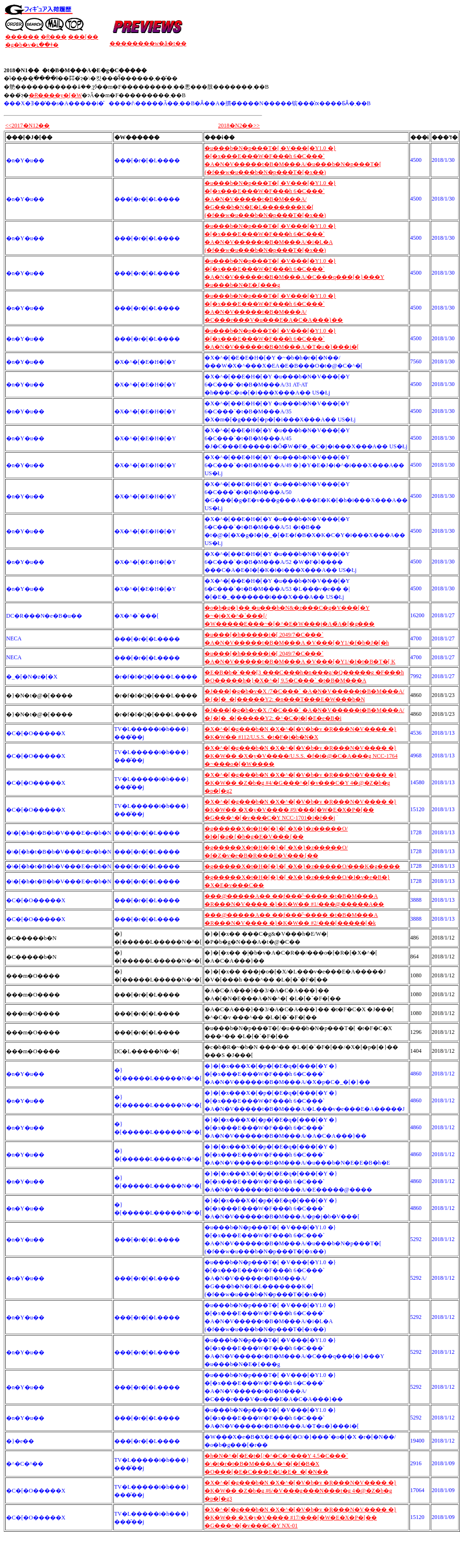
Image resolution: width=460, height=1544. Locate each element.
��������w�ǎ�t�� (148, 43)
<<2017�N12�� (27, 125)
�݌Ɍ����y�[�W (55, 95)
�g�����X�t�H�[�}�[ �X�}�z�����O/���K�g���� (302, 866)
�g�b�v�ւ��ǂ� (32, 45)
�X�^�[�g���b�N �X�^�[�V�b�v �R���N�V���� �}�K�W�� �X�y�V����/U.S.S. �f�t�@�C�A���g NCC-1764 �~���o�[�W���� (300, 756)
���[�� (83, 37)
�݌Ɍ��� (54, 37)
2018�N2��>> (239, 125)
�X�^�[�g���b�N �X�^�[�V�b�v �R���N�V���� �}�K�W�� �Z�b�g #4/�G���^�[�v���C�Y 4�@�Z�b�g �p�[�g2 (300, 783)
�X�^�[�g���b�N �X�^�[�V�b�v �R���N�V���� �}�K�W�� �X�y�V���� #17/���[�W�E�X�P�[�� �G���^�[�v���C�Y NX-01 (300, 1517)
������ (22, 37)
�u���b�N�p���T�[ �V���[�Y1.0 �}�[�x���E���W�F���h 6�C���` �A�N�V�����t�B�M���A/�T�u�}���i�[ (281, 338)
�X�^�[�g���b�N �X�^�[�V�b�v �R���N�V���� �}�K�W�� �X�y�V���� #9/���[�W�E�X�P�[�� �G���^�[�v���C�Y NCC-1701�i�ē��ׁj (300, 809)
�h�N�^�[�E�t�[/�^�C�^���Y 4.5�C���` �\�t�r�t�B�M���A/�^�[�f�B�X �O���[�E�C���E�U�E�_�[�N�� (276, 1463)
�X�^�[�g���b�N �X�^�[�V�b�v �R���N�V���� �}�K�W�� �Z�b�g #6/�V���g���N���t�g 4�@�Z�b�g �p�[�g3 (300, 1490)
